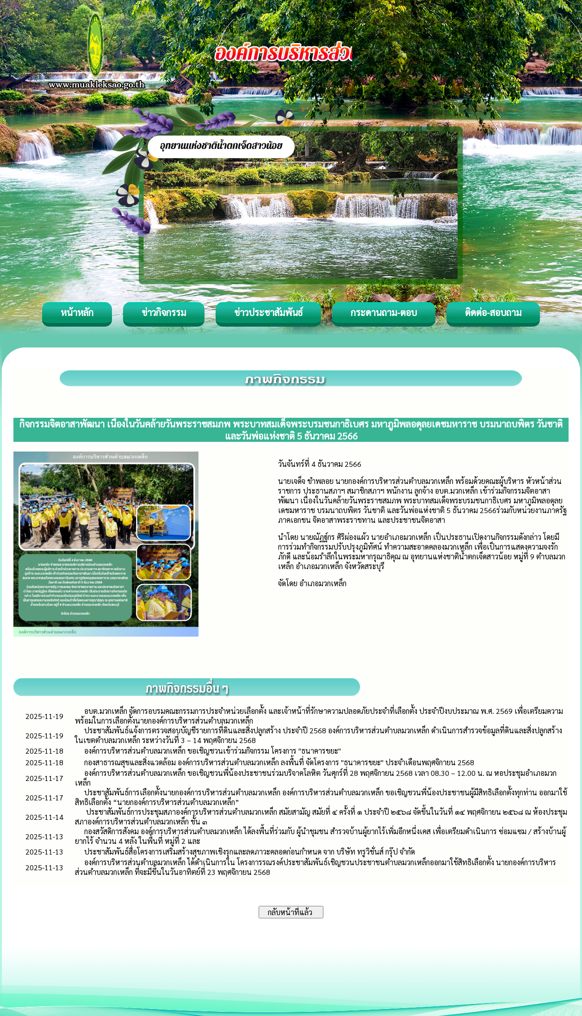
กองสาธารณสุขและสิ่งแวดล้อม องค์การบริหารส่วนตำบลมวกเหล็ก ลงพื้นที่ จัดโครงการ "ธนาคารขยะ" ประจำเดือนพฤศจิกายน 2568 (279, 762)
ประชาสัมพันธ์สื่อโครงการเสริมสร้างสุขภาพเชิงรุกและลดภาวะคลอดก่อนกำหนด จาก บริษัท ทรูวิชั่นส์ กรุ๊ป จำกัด (249, 851)
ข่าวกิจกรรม (164, 312)
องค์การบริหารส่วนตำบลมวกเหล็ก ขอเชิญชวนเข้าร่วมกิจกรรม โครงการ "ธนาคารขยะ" (212, 751)
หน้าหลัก (77, 312)
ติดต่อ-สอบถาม (493, 312)
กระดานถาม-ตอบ (384, 312)
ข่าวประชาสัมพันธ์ (268, 312)
